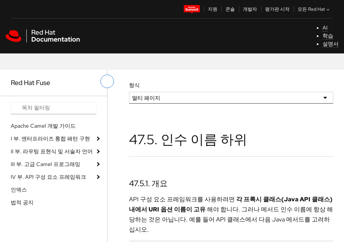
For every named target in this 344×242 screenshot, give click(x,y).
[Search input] (53, 108)
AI (325, 27)
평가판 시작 (277, 9)
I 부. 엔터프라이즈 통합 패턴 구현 (50, 138)
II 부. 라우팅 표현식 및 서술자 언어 (52, 151)
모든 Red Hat (314, 9)
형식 (134, 85)
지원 (212, 9)
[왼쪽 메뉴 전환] (107, 81)
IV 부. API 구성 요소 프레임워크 (48, 176)
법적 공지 (22, 202)
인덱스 (19, 189)
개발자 (250, 9)
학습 (327, 35)
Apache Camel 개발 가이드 (43, 125)
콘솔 (230, 9)
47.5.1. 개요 (148, 183)
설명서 (330, 43)
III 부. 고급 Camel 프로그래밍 (45, 164)
